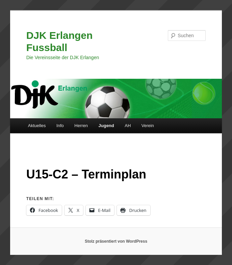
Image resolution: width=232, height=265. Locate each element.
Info (60, 125)
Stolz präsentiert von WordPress (116, 241)
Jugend (106, 125)
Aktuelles (37, 125)
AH (128, 125)
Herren (81, 125)
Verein (147, 125)
